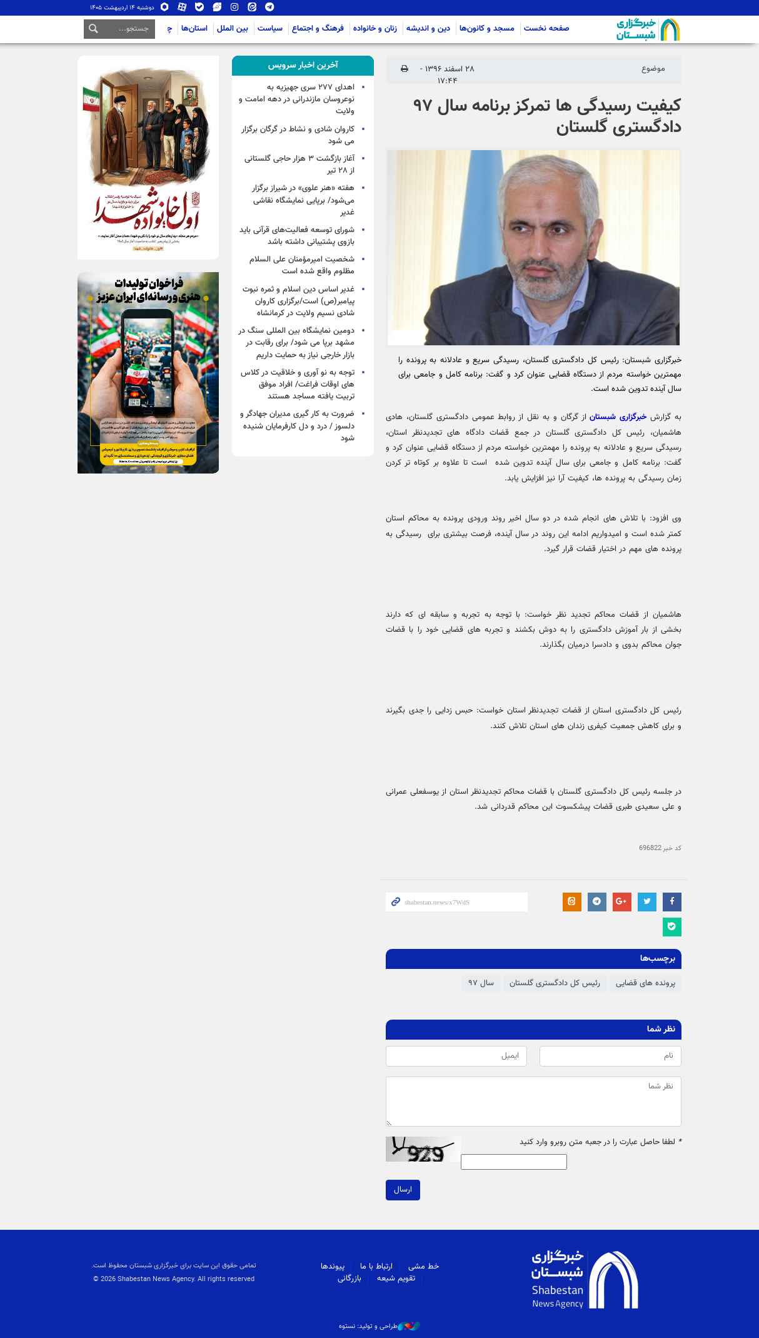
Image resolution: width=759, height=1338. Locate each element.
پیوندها (332, 1266)
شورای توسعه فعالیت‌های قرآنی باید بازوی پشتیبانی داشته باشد (296, 236)
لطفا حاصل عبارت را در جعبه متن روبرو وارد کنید (600, 1142)
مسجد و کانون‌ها (487, 29)
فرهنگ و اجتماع (318, 29)
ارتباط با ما (376, 1266)
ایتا (252, 8)
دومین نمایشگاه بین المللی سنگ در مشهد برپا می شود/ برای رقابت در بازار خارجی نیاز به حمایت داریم (296, 343)
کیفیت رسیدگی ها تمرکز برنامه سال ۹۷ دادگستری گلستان (547, 117)
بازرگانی (349, 1278)
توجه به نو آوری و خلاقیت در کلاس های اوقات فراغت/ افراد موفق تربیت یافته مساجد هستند (297, 385)
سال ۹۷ (481, 983)
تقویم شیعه (396, 1278)
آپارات (182, 8)
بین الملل (232, 29)
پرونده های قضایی (645, 983)
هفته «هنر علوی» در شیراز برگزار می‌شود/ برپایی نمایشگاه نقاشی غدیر (303, 200)
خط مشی (423, 1266)
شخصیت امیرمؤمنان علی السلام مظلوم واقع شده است (301, 265)
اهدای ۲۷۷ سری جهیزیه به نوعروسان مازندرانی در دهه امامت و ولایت (296, 99)
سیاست (270, 29)
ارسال (403, 1189)
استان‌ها (194, 29)
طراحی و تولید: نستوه (379, 1327)
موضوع (653, 69)
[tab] (303, 66)
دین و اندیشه (428, 29)
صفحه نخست (547, 29)
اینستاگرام (234, 8)
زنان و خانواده (375, 29)
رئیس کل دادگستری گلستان (555, 983)
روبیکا (164, 8)
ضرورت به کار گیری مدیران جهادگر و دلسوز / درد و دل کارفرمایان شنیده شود (297, 426)
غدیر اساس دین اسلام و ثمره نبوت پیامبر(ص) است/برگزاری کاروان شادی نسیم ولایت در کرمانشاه (298, 301)
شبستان (612, 29)
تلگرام (269, 8)
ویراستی (217, 8)
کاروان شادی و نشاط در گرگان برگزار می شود (297, 135)
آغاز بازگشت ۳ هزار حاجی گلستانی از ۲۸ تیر (299, 165)
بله (199, 8)
